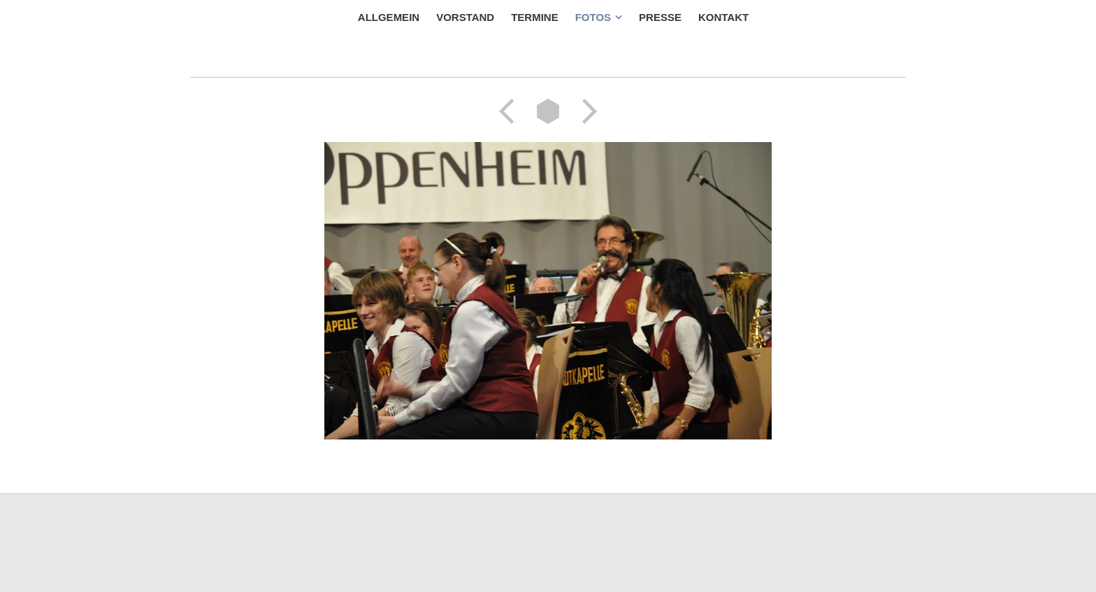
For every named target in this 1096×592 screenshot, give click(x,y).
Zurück (511, 111)
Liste (548, 111)
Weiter (585, 111)
